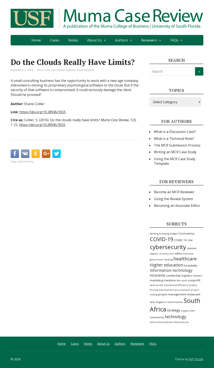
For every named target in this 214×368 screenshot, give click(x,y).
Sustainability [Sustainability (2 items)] (157, 317)
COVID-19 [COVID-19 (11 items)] (161, 239)
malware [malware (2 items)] (197, 275)
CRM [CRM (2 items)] (190, 240)
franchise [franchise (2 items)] (188, 253)
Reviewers (149, 40)
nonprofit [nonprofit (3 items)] (194, 280)
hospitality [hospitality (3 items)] (190, 265)
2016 (40, 70)
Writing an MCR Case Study (175, 152)
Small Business (85, 70)
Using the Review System (173, 199)
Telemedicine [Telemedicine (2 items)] (181, 322)
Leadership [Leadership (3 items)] (173, 275)
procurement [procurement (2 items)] (182, 289)
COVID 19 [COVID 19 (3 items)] (180, 240)
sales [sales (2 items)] (152, 302)
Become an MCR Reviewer (174, 192)
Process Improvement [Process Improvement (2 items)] (162, 289)
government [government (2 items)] (156, 259)
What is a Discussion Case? (175, 131)
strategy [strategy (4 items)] (173, 310)
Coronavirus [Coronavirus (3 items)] (186, 233)
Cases (54, 40)
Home (36, 40)
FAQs (174, 40)
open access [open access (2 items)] (156, 285)
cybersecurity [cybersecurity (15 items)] (168, 247)
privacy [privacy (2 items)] (193, 285)
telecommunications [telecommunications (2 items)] (161, 322)
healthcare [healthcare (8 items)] (185, 259)
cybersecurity (25, 161)
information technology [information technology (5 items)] (171, 270)
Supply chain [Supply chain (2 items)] (188, 310)
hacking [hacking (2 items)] (168, 259)
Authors (121, 40)
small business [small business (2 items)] (175, 302)
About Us (94, 40)
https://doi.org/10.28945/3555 (42, 112)
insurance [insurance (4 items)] (157, 275)
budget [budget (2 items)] (173, 233)
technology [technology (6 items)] (175, 316)
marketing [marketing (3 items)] (156, 280)
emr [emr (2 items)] (171, 253)
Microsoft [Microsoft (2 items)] (182, 280)
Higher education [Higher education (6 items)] (166, 265)
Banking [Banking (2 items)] (154, 233)
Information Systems (63, 70)
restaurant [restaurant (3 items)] (193, 294)
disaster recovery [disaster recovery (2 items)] (159, 253)
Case (47, 70)
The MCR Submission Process (177, 145)
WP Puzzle (196, 359)
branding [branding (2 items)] (164, 233)
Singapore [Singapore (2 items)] (161, 302)
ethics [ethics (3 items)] (179, 253)
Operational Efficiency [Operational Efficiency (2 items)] (176, 285)
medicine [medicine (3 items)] (170, 280)
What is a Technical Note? (174, 138)
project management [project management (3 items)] (172, 294)
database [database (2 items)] (192, 248)
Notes (73, 40)
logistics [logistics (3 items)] (186, 275)
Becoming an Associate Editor (177, 205)
